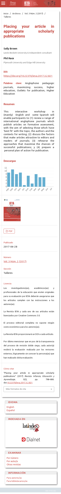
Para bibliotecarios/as (17, 481)
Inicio (6, 13)
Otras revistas (14, 464)
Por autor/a (12, 461)
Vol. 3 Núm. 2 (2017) (34, 13)
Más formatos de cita (16, 389)
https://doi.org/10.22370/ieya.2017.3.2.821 (28, 75)
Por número (12, 458)
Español (11, 410)
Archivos (16, 13)
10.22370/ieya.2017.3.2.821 (19, 382)
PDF (10, 231)
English (10, 407)
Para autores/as (14, 478)
